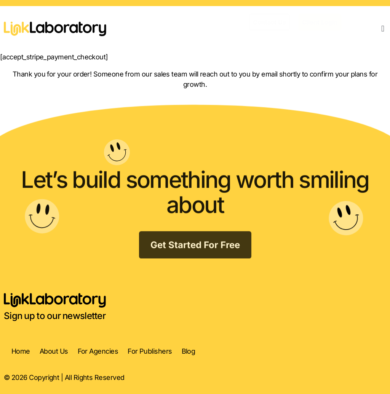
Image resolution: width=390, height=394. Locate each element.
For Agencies (98, 351)
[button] (383, 28)
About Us (54, 351)
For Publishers (150, 351)
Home (20, 351)
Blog (188, 351)
